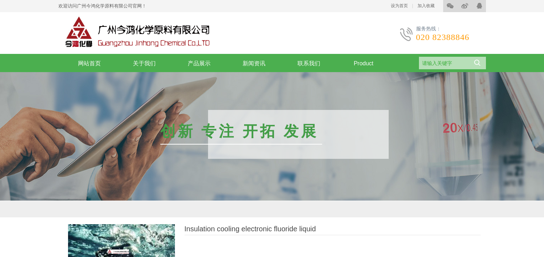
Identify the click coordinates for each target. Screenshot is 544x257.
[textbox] (443, 63)
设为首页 (399, 5)
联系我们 (308, 63)
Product (363, 63)
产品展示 (199, 63)
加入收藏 (426, 5)
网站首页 (89, 63)
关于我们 (144, 63)
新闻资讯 (254, 63)
